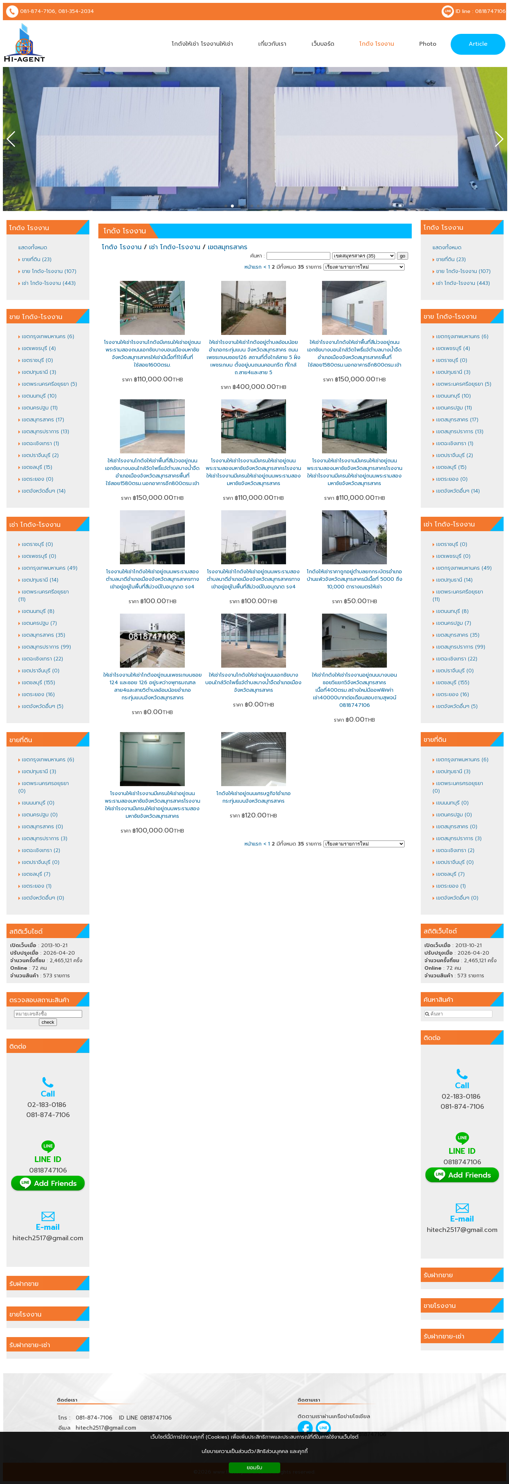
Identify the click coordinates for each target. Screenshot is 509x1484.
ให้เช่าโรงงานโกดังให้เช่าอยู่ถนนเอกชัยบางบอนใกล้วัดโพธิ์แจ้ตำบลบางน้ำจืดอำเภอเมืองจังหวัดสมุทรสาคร (253, 682)
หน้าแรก (253, 267)
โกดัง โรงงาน (125, 230)
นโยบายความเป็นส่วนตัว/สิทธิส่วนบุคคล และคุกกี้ (255, 1451)
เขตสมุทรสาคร (227, 247)
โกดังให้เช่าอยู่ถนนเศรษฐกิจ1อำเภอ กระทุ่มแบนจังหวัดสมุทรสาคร (253, 797)
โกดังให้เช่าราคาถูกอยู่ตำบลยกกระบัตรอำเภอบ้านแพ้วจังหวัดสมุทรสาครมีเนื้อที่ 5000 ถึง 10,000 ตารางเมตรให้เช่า (354, 579)
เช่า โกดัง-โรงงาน (174, 247)
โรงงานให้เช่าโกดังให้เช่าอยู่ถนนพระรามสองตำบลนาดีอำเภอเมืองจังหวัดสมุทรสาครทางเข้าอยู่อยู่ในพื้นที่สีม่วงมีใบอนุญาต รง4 (152, 579)
